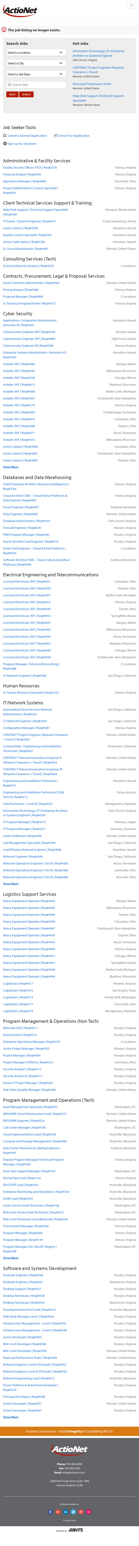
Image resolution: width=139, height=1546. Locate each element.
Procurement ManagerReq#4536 (26, 1226)
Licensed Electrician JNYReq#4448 (27, 650)
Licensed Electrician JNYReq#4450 (27, 588)
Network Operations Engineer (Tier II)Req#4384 (35, 877)
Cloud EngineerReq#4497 (21, 507)
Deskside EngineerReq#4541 (23, 1282)
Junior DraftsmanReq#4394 (22, 836)
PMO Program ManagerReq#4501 (26, 534)
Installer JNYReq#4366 (19, 364)
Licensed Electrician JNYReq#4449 (27, 609)
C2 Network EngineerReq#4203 (25, 721)
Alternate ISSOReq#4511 (20, 1028)
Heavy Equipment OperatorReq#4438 (29, 915)
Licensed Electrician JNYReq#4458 (27, 657)
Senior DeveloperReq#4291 (22, 1403)
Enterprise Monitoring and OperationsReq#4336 (36, 1192)
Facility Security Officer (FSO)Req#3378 (30, 167)
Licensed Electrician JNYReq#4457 (27, 595)
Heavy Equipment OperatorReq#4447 (29, 928)
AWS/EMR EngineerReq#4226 (23, 1121)
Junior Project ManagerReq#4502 (26, 1048)
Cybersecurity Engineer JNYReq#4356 (29, 332)
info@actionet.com (73, 1472)
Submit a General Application (25, 135)
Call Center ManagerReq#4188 (24, 1127)
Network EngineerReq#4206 (23, 856)
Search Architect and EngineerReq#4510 (31, 541)
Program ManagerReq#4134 (23, 1240)
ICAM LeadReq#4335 (18, 1198)
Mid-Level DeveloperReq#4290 (25, 1351)
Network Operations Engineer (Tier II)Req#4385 (35, 870)
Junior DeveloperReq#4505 (22, 1337)
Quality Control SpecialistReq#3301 (27, 235)
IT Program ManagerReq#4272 (24, 822)
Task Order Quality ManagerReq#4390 (29, 1090)
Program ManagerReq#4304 (23, 1233)
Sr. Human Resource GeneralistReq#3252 (31, 692)
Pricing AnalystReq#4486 (20, 290)
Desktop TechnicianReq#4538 (24, 1296)
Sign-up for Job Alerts (19, 144)
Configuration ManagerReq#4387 (26, 728)
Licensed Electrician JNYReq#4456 (27, 629)
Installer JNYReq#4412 (19, 384)
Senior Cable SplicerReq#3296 (24, 242)
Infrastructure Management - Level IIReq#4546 (35, 1330)
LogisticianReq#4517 (18, 983)
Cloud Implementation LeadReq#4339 (29, 1134)
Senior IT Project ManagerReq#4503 (28, 1083)
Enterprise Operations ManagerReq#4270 (31, 1042)
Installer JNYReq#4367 (19, 398)
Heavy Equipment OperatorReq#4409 (29, 949)
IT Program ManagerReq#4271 (24, 829)
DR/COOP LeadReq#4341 (21, 1185)
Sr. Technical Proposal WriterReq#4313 (29, 303)
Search (26, 94)
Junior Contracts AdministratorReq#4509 (31, 283)
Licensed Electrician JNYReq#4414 (27, 602)
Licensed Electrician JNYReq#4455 (27, 643)
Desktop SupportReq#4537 (22, 1289)
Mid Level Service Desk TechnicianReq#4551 (33, 1212)
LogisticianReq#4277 (18, 1004)
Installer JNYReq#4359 (19, 371)
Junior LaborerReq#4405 (20, 460)
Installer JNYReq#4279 (19, 405)
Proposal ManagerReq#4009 (23, 296)
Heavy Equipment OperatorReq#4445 (29, 908)
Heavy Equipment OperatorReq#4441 (29, 963)
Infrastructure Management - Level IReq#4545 (34, 1323)
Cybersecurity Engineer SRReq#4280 (28, 345)
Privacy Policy (69, 1520)
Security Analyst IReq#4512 (22, 1069)
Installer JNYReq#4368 (19, 426)
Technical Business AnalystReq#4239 (28, 266)
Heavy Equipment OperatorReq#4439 (29, 935)
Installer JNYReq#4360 (19, 391)
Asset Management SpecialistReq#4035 (30, 1107)
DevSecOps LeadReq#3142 (22, 1178)
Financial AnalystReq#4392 (22, 174)
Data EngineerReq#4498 (20, 514)
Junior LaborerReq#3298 (20, 228)
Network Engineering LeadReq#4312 (28, 1378)
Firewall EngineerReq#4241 (22, 528)
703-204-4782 (72, 1468)
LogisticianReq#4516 (18, 990)
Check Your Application (71, 135)
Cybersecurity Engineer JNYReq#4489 (29, 339)
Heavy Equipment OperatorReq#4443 (29, 942)
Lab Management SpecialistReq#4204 (29, 843)
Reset (12, 94)
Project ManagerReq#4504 (21, 1055)
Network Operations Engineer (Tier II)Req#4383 (35, 863)
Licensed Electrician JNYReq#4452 (27, 616)
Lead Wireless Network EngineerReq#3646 (32, 850)
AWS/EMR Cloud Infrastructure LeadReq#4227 (34, 1114)
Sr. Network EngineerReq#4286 (24, 675)
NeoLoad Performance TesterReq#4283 (30, 1358)
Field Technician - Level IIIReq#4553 (27, 804)
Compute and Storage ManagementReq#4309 (34, 1141)
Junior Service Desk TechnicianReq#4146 (31, 1205)
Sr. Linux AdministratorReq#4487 (26, 249)
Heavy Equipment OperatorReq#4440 (29, 921)
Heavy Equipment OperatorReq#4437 (29, 956)
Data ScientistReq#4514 (20, 1035)
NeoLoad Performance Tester (92, 84)
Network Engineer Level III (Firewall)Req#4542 (35, 1371)
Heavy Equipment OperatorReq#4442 (29, 901)
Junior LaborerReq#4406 (20, 446)
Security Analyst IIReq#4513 (22, 1076)
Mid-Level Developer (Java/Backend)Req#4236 (35, 1219)
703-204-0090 (74, 1464)
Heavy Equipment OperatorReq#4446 (29, 969)
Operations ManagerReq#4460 (24, 181)
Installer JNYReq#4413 (19, 440)
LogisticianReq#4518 (18, 1011)
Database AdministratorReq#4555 (26, 521)
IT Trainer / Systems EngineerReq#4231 (29, 221)
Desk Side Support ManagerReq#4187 (29, 1171)
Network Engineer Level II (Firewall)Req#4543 (34, 1364)
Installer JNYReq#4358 (19, 378)
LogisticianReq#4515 (18, 997)
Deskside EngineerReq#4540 (23, 1275)
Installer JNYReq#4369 (19, 412)
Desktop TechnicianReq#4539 (24, 1302)
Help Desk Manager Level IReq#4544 (28, 1316)
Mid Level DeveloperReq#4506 (24, 1344)
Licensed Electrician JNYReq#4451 (27, 581)
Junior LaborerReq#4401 (20, 453)
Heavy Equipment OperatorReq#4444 (29, 976)
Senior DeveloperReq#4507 (22, 1410)
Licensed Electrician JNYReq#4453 (27, 623)
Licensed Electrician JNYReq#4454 (27, 636)
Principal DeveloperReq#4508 (24, 1397)
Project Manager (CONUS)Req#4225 (28, 1062)
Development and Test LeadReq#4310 (29, 1310)
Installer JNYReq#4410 (19, 419)
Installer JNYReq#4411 (19, 433)
